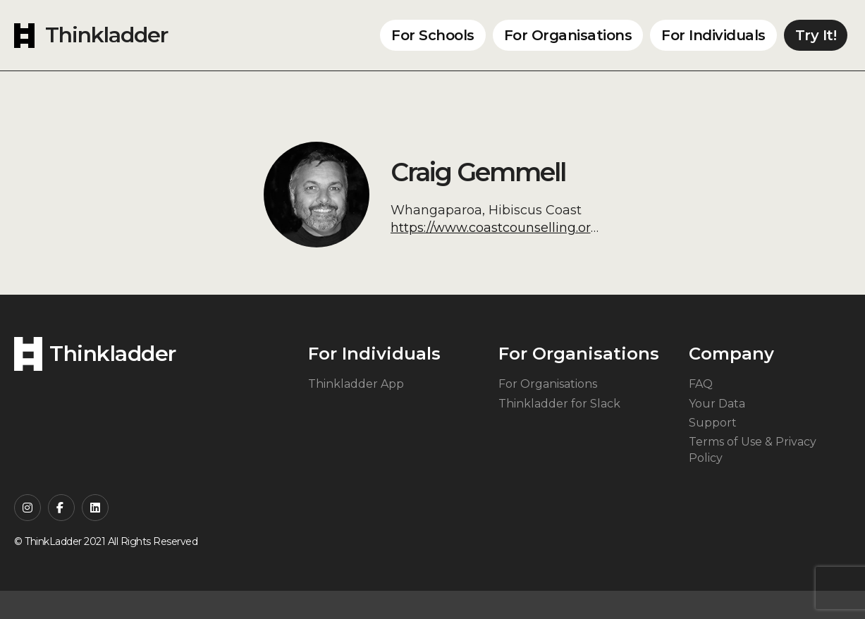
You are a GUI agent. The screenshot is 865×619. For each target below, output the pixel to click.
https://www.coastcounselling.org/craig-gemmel (542, 227)
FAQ (701, 384)
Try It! (816, 35)
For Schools (432, 35)
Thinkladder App (356, 384)
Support (713, 422)
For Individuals (713, 35)
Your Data (717, 403)
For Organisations (568, 35)
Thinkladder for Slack (559, 403)
